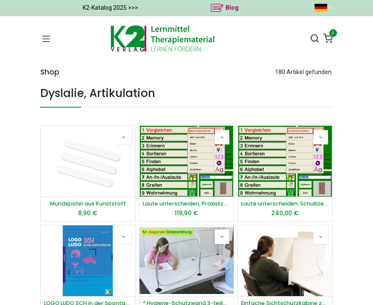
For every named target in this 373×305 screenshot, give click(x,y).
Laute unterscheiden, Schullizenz (285, 203)
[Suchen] (314, 38)
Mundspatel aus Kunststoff (88, 203)
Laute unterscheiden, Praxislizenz (187, 203)
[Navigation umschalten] (46, 38)
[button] (124, 137)
